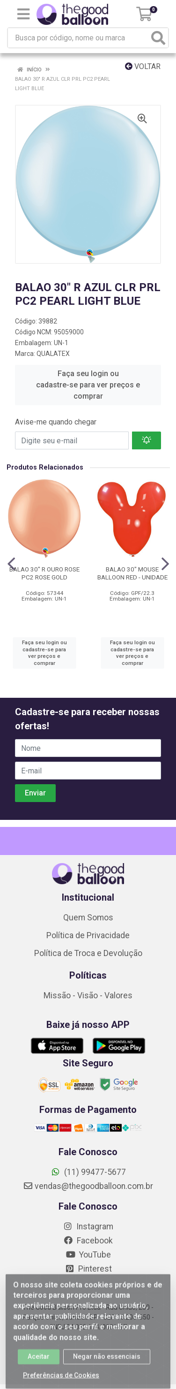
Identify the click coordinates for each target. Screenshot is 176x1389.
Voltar (143, 66)
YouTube (88, 1254)
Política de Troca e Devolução (88, 953)
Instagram (88, 1226)
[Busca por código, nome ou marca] (78, 37)
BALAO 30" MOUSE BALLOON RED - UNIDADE (132, 573)
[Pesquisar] (158, 37)
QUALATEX (53, 353)
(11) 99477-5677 (88, 1172)
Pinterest (88, 1268)
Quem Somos (88, 917)
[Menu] (23, 14)
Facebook (88, 1240)
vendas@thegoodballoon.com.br (88, 1186)
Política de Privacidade (88, 935)
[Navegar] (11, 564)
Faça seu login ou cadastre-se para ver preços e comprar (88, 385)
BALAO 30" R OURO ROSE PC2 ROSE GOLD (44, 573)
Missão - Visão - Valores (88, 995)
